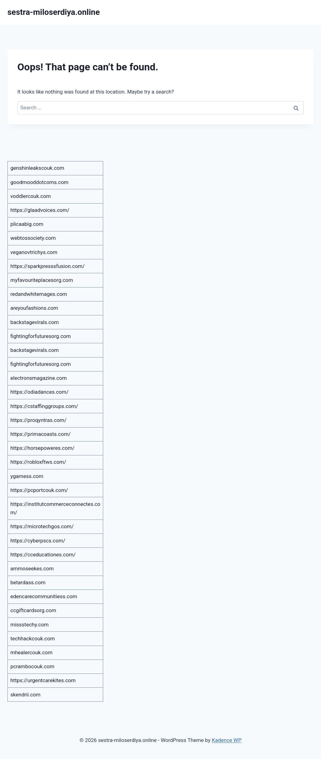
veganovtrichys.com (34, 252)
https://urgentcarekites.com (43, 680)
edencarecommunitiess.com (44, 596)
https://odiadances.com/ (40, 392)
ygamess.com (27, 476)
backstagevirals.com (35, 322)
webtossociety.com (33, 238)
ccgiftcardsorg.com (33, 610)
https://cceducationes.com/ (43, 554)
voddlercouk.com (31, 196)
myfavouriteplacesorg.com (42, 280)
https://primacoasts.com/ (41, 434)
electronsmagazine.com (39, 378)
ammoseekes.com (32, 568)
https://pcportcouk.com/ (39, 490)
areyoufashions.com (34, 308)
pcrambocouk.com (33, 666)
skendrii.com (26, 694)
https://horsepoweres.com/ (43, 448)
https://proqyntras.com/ (39, 420)
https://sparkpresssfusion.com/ (48, 266)
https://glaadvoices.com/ (40, 210)
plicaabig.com (27, 224)
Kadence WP (227, 740)
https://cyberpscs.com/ (38, 540)
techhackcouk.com (33, 638)
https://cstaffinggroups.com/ (44, 406)
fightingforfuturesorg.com (41, 336)
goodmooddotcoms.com (40, 182)
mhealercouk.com (32, 652)
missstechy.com (30, 624)
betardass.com (28, 582)
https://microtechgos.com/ (42, 526)
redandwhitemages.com (39, 294)
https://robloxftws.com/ (38, 462)
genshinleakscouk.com (37, 168)
